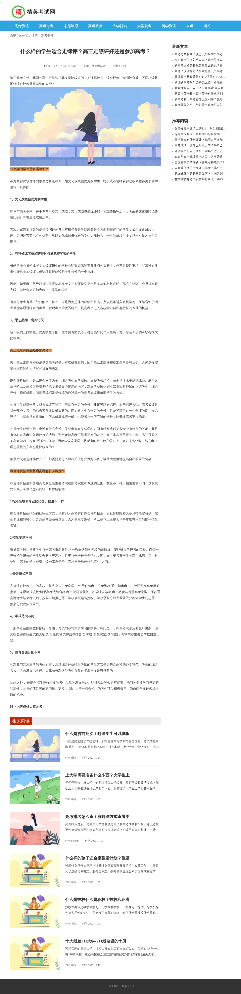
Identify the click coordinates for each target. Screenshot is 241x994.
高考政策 (95, 26)
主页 (35, 35)
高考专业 (46, 26)
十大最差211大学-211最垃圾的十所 (95, 941)
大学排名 (120, 26)
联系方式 (127, 986)
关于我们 (113, 986)
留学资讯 (169, 26)
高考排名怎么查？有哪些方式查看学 (97, 816)
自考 (189, 26)
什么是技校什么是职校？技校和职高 (97, 899)
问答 (207, 26)
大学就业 (144, 26)
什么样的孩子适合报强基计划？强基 (97, 858)
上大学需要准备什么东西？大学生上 (97, 775)
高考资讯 (22, 26)
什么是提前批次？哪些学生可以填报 (97, 733)
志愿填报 (71, 26)
